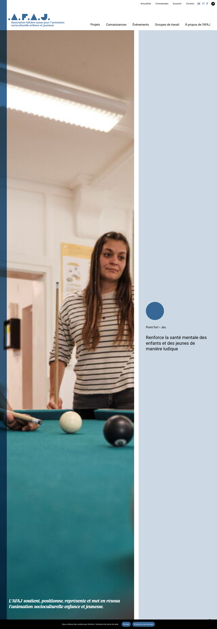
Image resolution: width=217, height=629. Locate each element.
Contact (190, 3)
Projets (95, 24)
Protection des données (143, 624)
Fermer (126, 624)
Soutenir (177, 3)
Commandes (162, 3)
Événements (140, 24)
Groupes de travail (167, 24)
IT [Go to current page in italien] (207, 3)
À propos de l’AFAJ (197, 24)
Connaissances (116, 24)
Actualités (146, 3)
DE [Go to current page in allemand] (198, 3)
